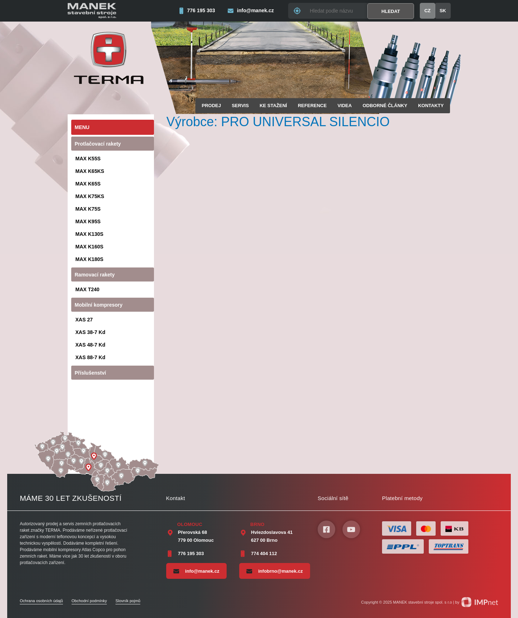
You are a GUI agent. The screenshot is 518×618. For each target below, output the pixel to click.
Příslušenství (90, 373)
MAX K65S (88, 184)
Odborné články (385, 105)
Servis (240, 105)
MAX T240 (88, 289)
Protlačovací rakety (98, 144)
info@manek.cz (196, 571)
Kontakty (431, 105)
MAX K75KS (90, 196)
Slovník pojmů (127, 601)
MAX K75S (88, 209)
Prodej (211, 105)
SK (443, 10)
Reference (312, 105)
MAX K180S (90, 259)
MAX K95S (88, 221)
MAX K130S (90, 234)
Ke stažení (273, 105)
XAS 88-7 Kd (90, 357)
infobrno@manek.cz (274, 571)
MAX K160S (90, 247)
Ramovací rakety (95, 275)
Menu (82, 127)
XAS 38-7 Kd (90, 332)
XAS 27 (84, 319)
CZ (427, 10)
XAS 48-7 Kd (90, 345)
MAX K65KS (90, 171)
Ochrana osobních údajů (41, 601)
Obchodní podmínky (89, 601)
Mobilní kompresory (99, 305)
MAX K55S (88, 158)
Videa (344, 105)
